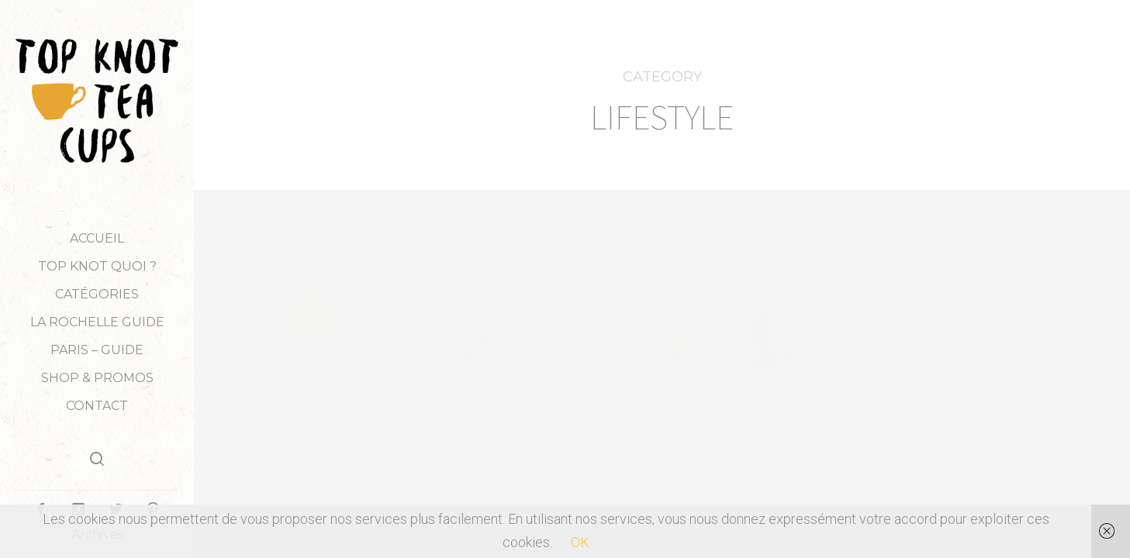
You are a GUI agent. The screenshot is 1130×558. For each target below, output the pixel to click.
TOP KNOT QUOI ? (97, 266)
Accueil (97, 238)
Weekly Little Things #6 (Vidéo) (982, 425)
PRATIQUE (507, 491)
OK (580, 542)
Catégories (97, 294)
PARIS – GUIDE (96, 350)
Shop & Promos (97, 377)
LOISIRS (569, 447)
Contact (97, 405)
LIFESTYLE (362, 402)
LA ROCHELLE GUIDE (97, 322)
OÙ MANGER (570, 469)
